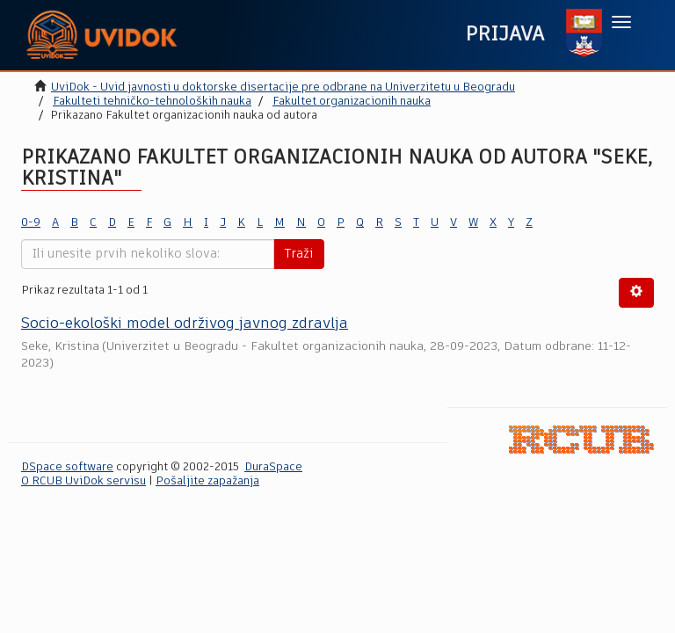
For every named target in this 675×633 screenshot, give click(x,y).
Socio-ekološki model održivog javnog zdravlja (184, 323)
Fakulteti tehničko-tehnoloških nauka (152, 101)
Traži (299, 254)
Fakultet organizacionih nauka (351, 101)
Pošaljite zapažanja (207, 481)
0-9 (30, 223)
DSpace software (67, 467)
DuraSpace (273, 467)
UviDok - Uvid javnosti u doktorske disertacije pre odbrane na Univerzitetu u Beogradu (283, 87)
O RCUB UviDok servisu (83, 481)
